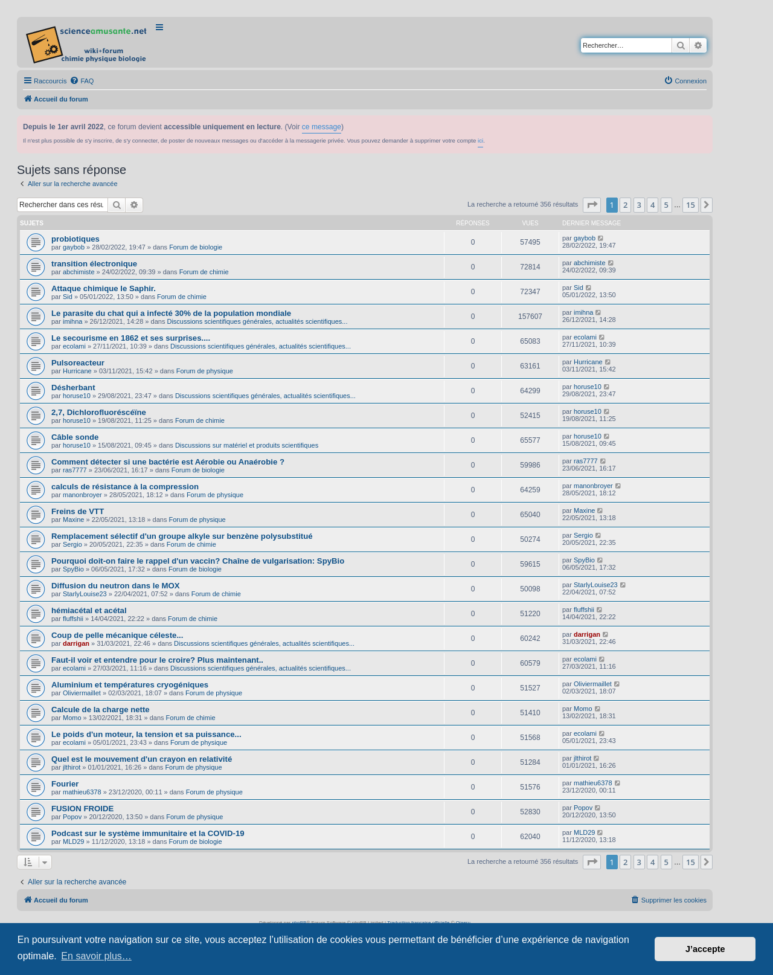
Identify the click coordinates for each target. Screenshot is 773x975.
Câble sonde (74, 437)
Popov (72, 816)
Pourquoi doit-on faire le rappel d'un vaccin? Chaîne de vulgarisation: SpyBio (197, 560)
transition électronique (94, 263)
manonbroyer (82, 494)
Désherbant (73, 387)
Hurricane (77, 371)
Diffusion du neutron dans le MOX (115, 585)
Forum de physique (204, 371)
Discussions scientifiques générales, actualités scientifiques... (257, 321)
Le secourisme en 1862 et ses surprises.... (130, 338)
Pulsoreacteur (77, 362)
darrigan (76, 643)
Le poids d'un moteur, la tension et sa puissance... (146, 734)
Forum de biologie (195, 247)
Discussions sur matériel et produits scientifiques (246, 445)
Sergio (72, 544)
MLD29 (73, 841)
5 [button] (666, 204)
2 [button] (625, 204)
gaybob (74, 247)
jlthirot (71, 767)
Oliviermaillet (82, 693)
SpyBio (73, 569)
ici (480, 140)
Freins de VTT (77, 511)
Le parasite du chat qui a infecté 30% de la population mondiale (171, 313)
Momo (72, 717)
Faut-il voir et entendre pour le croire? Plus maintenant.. (157, 659)
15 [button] (690, 204)
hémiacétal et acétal (89, 610)
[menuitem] (81, 81)
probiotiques (75, 238)
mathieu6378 (82, 792)
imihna (72, 321)
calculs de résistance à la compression (125, 486)
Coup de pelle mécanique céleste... (117, 635)
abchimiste (79, 271)
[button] (592, 205)
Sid (67, 296)
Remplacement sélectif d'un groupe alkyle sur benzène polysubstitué (182, 536)
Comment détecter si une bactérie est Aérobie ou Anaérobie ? (167, 461)
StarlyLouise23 (85, 593)
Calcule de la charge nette (100, 709)
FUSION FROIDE (82, 808)
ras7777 (75, 470)
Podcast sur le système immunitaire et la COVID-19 (148, 833)
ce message (321, 127)
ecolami (74, 346)
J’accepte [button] (705, 949)
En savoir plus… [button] (96, 956)
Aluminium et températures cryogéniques (129, 684)
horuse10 (77, 395)
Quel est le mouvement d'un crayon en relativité (141, 759)
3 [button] (639, 204)
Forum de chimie (204, 271)
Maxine (73, 519)
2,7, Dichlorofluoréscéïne (98, 412)
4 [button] (652, 204)
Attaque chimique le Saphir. (103, 288)
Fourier (65, 783)
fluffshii (73, 618)
